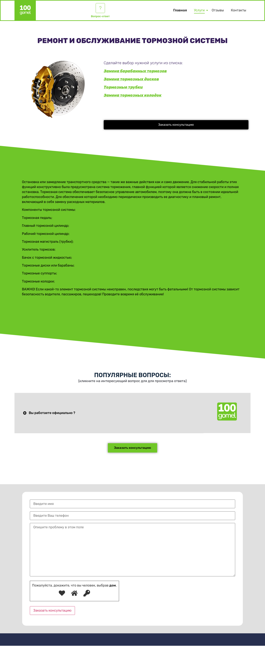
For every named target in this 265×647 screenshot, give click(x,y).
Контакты (238, 11)
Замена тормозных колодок (132, 95)
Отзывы (218, 11)
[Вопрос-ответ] (100, 8)
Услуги (200, 11)
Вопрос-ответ (100, 17)
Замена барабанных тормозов (135, 71)
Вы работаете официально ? (52, 414)
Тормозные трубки (123, 87)
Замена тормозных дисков (131, 79)
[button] (176, 125)
